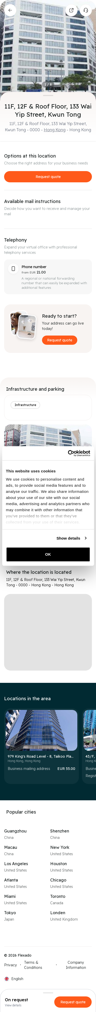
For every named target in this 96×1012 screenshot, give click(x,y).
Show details (68, 538)
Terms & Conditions (33, 965)
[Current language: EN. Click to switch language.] (13, 978)
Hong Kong (55, 129)
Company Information (76, 965)
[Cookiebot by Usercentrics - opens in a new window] (68, 453)
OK (48, 554)
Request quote (48, 176)
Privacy (10, 965)
